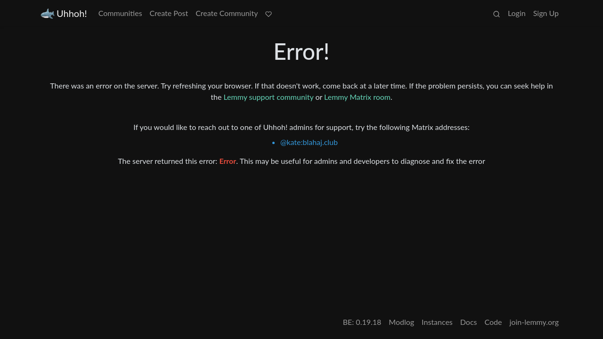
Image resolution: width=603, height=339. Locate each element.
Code (493, 321)
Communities (120, 12)
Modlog (401, 321)
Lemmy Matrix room (357, 96)
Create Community (227, 12)
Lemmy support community (268, 96)
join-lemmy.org (534, 321)
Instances (437, 321)
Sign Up (546, 12)
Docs (468, 321)
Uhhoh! (64, 13)
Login (517, 12)
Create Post (169, 12)
